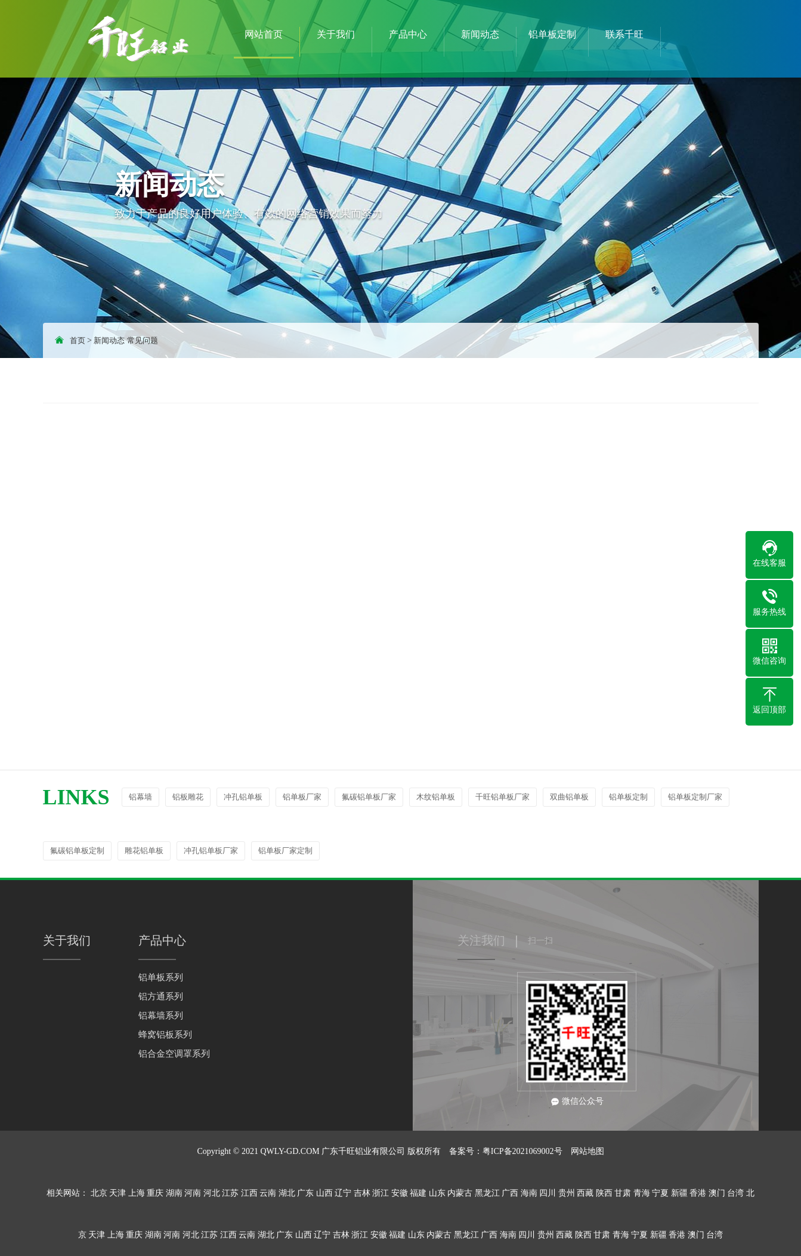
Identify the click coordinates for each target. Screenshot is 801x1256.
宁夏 (660, 1193)
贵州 (566, 1193)
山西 (324, 1193)
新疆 (679, 1193)
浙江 (380, 1193)
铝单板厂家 (302, 796)
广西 (510, 1193)
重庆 (155, 1193)
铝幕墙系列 (160, 1015)
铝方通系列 (160, 996)
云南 (267, 1193)
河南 (192, 1193)
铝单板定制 (628, 796)
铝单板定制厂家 (695, 796)
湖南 (174, 1193)
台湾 (735, 1193)
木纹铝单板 (435, 796)
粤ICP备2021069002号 (522, 1151)
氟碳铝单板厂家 (369, 796)
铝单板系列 (160, 977)
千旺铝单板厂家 (502, 796)
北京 (99, 1193)
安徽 (399, 1193)
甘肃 (622, 1193)
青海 (641, 1193)
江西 (249, 1193)
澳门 (717, 1193)
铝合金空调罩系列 (174, 1054)
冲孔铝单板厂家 (211, 850)
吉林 (362, 1193)
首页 (77, 340)
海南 (529, 1193)
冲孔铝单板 (243, 796)
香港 (697, 1193)
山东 (437, 1193)
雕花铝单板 (144, 850)
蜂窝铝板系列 (165, 1034)
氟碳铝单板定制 (77, 850)
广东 (305, 1193)
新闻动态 (109, 340)
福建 (418, 1193)
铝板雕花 (187, 796)
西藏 (585, 1193)
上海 (136, 1193)
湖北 (287, 1193)
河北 (211, 1193)
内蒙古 (459, 1193)
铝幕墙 (140, 796)
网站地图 (587, 1151)
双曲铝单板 (569, 796)
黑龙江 (487, 1193)
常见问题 (142, 340)
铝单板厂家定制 (285, 850)
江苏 (230, 1193)
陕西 (604, 1193)
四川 (547, 1193)
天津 (117, 1193)
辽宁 (343, 1193)
